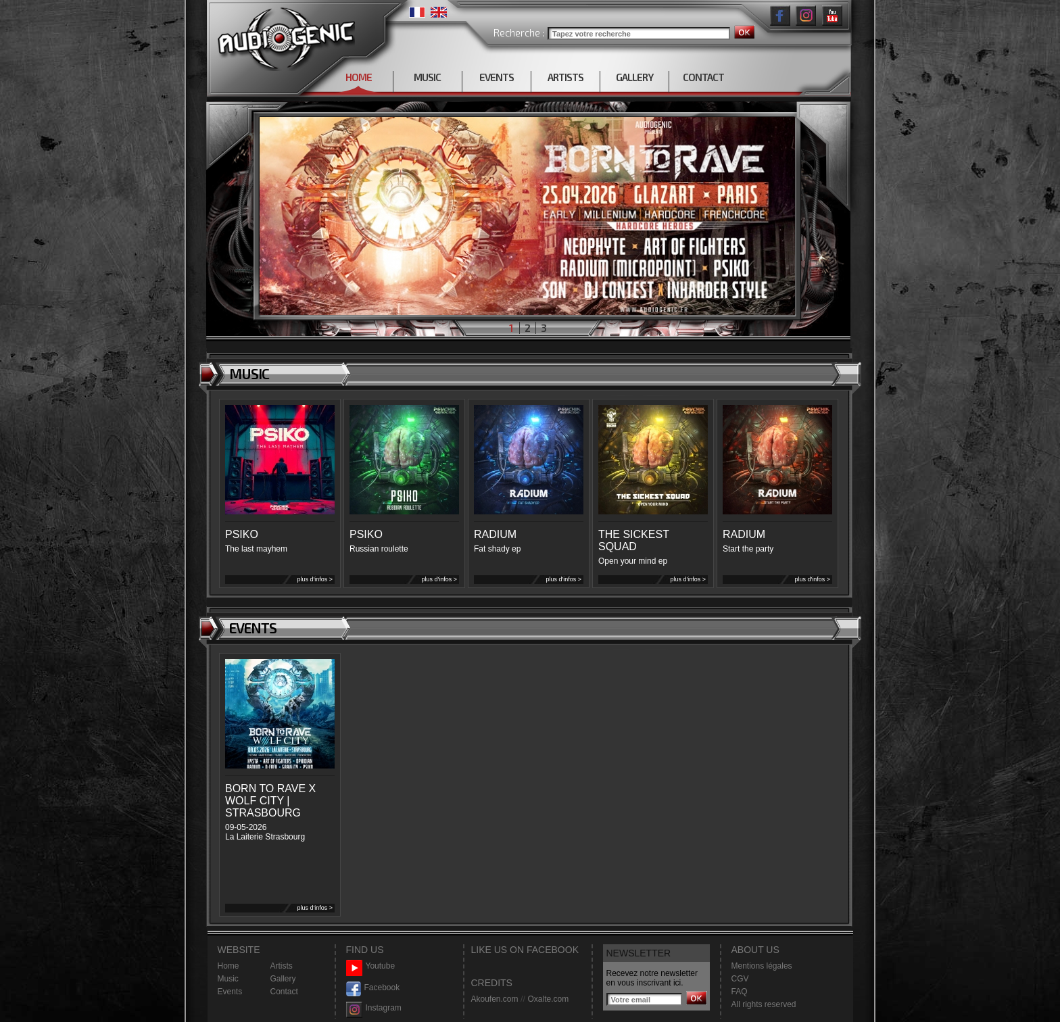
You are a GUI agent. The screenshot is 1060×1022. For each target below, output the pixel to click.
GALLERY (634, 77)
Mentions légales (761, 966)
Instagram (374, 1008)
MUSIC (427, 77)
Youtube (370, 966)
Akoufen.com (495, 999)
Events (230, 991)
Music (228, 978)
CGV (740, 978)
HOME (358, 77)
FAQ (739, 991)
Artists (281, 966)
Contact (284, 991)
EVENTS (496, 77)
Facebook (373, 987)
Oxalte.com (548, 999)
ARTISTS (565, 77)
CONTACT (703, 77)
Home (228, 966)
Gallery (283, 978)
